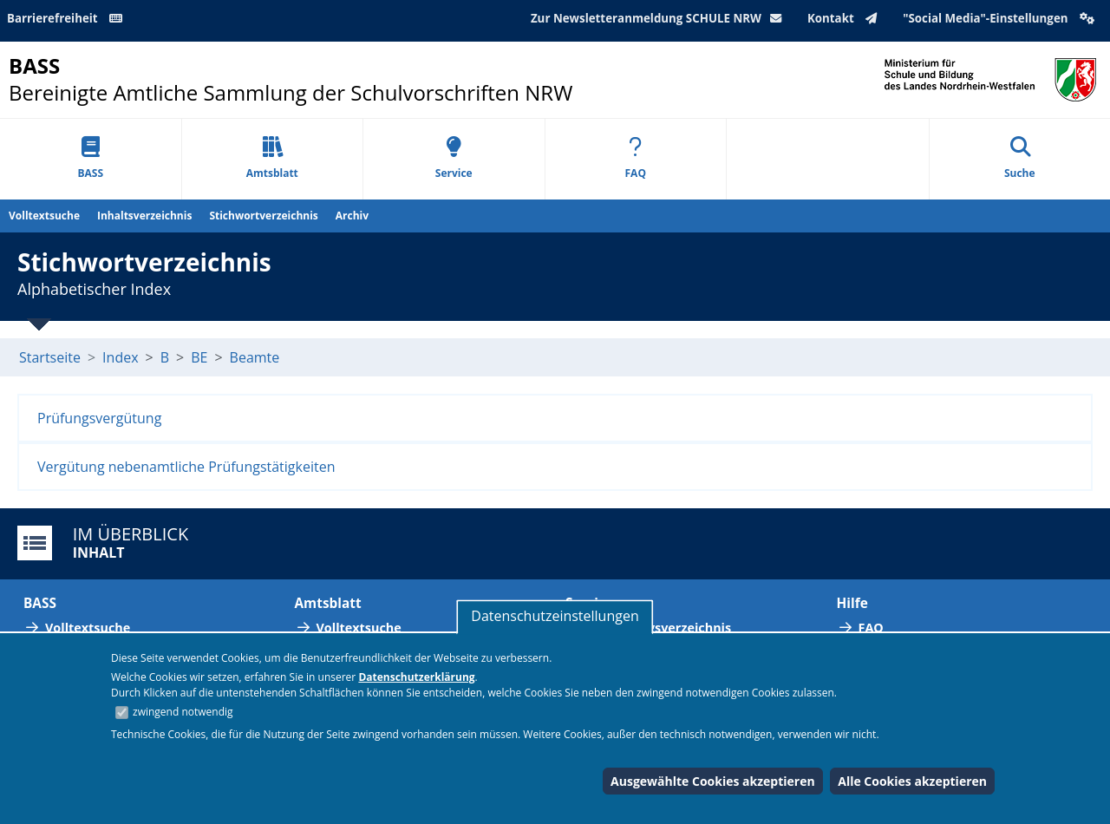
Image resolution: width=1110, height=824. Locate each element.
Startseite (50, 357)
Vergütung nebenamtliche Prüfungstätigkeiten (186, 466)
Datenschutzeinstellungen (554, 615)
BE (199, 357)
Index (120, 357)
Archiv (352, 215)
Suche (1019, 158)
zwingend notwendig (183, 711)
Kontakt (846, 18)
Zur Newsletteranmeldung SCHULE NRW (660, 18)
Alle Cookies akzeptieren (912, 781)
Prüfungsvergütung (99, 418)
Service (454, 158)
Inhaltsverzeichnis (144, 215)
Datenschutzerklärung (416, 677)
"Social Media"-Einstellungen (1001, 18)
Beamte (255, 357)
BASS (90, 158)
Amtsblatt (272, 158)
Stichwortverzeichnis (263, 215)
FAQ (635, 158)
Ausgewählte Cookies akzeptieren (712, 781)
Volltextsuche (44, 215)
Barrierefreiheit (67, 18)
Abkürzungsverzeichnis (659, 627)
